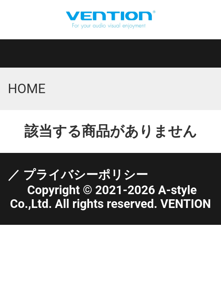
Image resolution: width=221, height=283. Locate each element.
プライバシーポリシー (85, 175)
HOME (27, 88)
